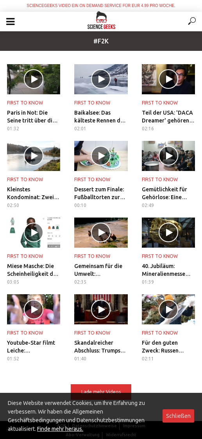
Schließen (178, 416)
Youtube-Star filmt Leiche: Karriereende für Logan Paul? (31, 347)
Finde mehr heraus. (60, 429)
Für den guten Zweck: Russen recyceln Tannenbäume (160, 347)
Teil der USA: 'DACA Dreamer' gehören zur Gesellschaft (167, 117)
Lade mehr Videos (101, 391)
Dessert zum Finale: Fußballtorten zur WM (99, 193)
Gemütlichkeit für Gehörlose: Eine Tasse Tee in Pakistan (164, 193)
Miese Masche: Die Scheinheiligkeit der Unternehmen (33, 270)
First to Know (25, 102)
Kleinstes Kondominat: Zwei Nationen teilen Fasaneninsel (30, 193)
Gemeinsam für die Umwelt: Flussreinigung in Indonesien (98, 270)
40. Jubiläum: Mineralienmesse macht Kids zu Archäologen (163, 270)
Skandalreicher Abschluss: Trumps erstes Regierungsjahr (97, 347)
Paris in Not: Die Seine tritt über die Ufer (31, 117)
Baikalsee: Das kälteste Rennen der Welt (100, 117)
